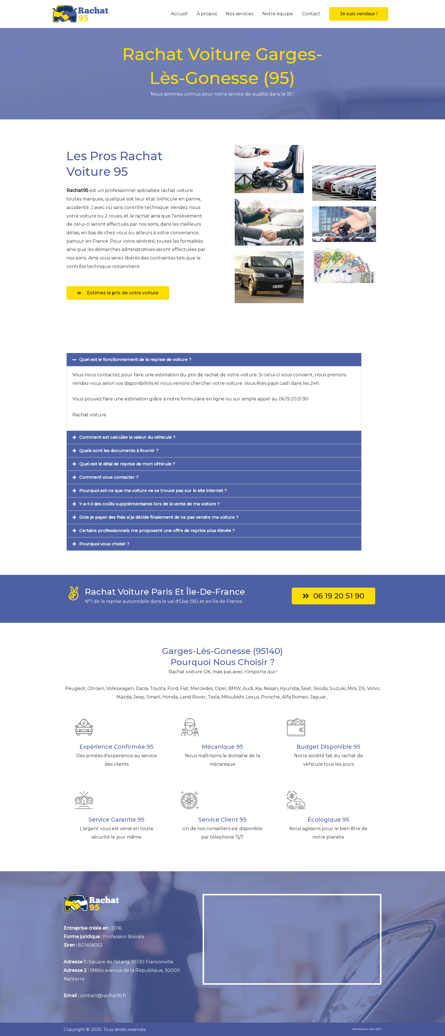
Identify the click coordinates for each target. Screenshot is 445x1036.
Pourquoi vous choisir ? (106, 544)
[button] (358, 14)
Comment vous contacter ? (111, 477)
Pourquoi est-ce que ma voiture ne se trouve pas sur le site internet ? (158, 490)
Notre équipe (277, 13)
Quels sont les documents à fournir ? (121, 450)
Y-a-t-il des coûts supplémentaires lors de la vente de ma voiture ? (155, 504)
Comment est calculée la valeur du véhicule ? (130, 437)
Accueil (179, 13)
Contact (311, 13)
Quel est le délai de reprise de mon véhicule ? (131, 464)
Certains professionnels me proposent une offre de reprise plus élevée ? (162, 530)
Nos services (239, 13)
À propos (207, 13)
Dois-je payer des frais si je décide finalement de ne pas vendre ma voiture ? (166, 517)
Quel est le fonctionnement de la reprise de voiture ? (139, 359)
